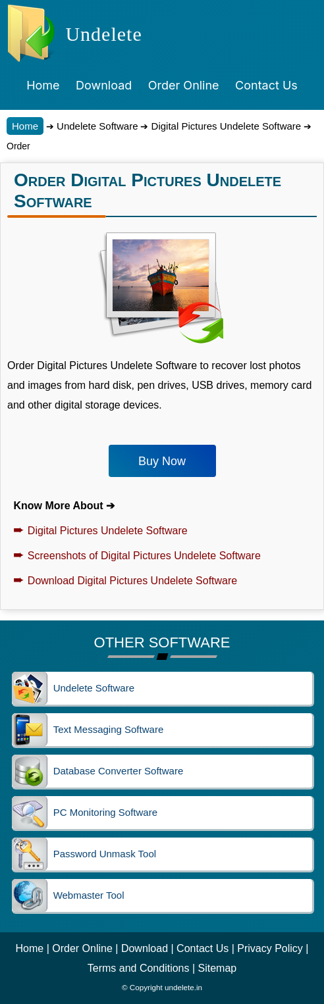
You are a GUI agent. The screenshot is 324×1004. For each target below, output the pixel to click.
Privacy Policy (270, 948)
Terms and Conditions (139, 968)
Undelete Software (96, 126)
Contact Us (202, 948)
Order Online (82, 948)
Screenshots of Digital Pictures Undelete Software (136, 555)
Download (144, 948)
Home (25, 126)
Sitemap (217, 968)
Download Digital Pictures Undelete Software (125, 580)
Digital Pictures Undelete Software (224, 126)
